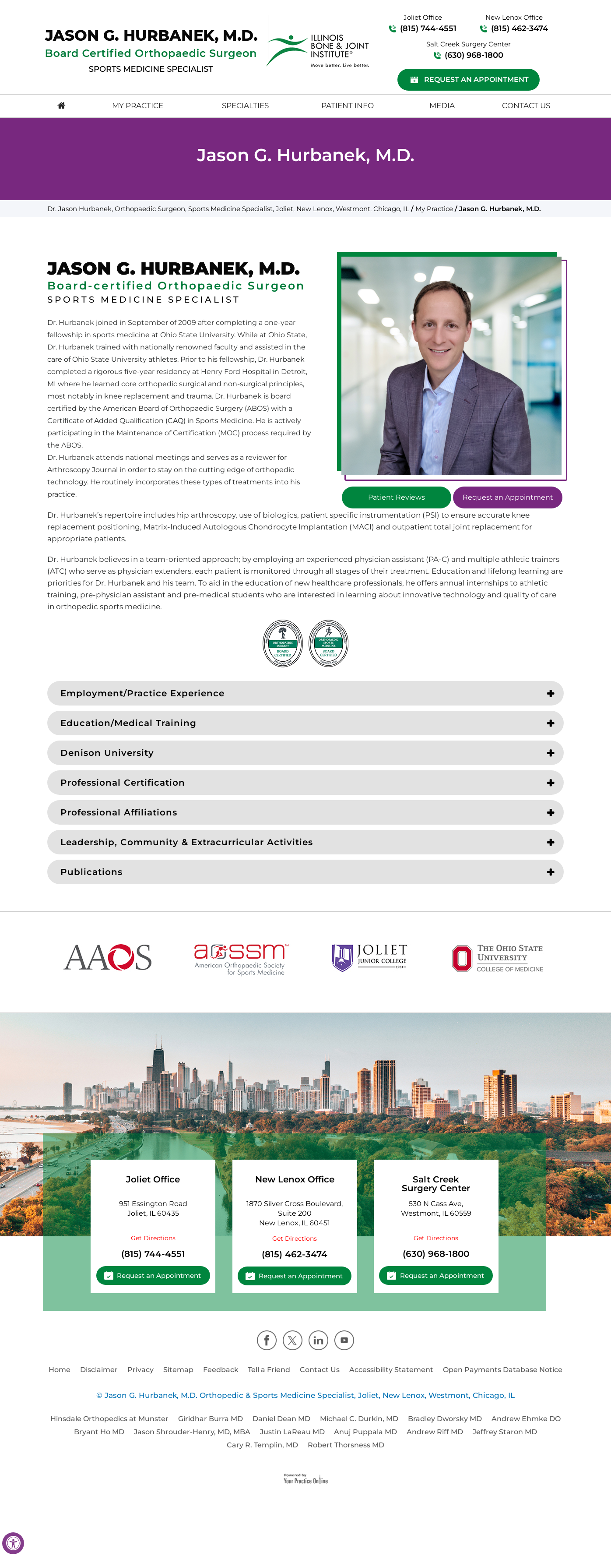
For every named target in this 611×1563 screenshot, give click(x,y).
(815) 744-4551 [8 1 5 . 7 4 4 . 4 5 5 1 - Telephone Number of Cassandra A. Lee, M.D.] (428, 28)
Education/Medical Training (128, 723)
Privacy (140, 1369)
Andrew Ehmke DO (526, 1419)
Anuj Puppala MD (365, 1432)
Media (442, 105)
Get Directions (153, 1238)
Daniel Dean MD (281, 1419)
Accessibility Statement (391, 1369)
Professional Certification (122, 782)
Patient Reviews (396, 497)
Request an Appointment (476, 79)
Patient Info (347, 105)
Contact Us (526, 105)
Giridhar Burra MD (210, 1419)
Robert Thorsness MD (346, 1445)
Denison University (107, 753)
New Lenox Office (294, 1179)
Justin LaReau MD (292, 1432)
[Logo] (151, 51)
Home (59, 1369)
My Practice (137, 105)
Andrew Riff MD (435, 1432)
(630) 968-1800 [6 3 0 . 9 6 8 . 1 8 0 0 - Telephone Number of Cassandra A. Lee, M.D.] (474, 55)
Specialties (245, 105)
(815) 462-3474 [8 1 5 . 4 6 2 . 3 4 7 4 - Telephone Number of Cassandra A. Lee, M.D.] (519, 28)
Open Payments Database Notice (502, 1369)
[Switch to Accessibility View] (13, 1543)
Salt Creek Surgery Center (436, 1183)
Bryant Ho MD (99, 1432)
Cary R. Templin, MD (262, 1445)
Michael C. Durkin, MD (359, 1419)
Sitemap (178, 1369)
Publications (91, 872)
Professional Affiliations (118, 812)
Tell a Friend (269, 1369)
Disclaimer (99, 1369)
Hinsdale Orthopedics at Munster (109, 1419)
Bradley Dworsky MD (445, 1419)
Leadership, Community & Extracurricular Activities (186, 842)
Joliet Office (153, 1179)
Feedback (221, 1369)
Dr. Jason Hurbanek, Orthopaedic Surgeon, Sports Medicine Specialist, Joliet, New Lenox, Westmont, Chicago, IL (228, 209)
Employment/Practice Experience (142, 693)
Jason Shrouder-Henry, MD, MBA (192, 1432)
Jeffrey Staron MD (505, 1432)
